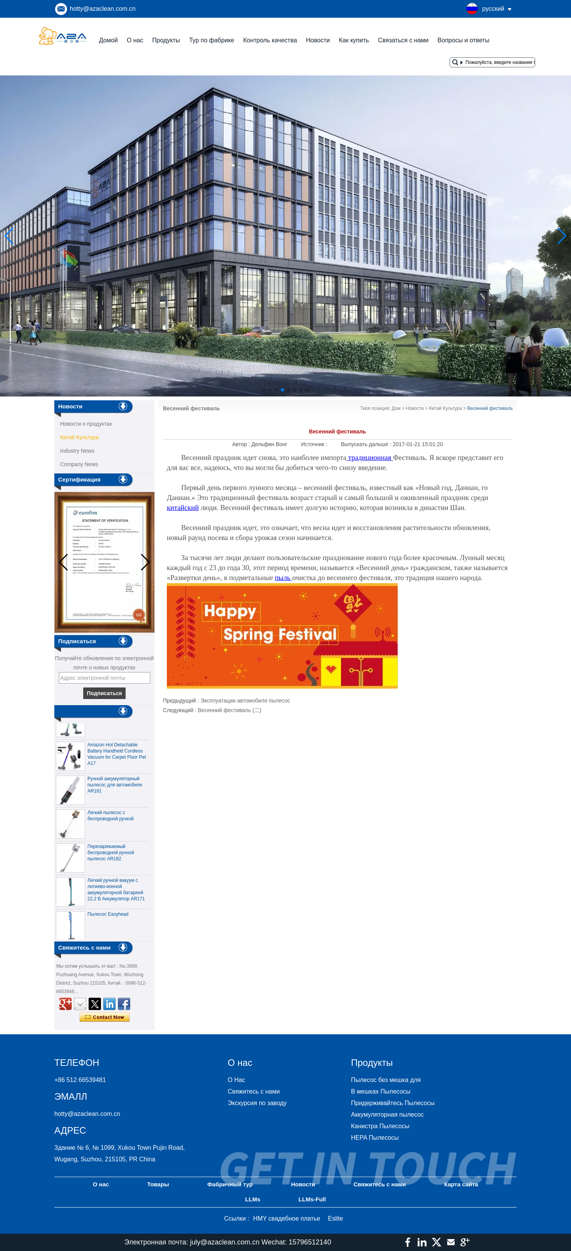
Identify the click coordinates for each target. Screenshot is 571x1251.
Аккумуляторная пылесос (387, 1114)
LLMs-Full (312, 1199)
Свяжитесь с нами (254, 1091)
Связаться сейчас (104, 1017)
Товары (158, 1184)
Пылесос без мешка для (386, 1080)
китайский (183, 507)
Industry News (77, 451)
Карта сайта (461, 1184)
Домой (108, 40)
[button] (263, 389)
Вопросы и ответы (464, 40)
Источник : (315, 444)
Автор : (242, 444)
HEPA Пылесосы (375, 1137)
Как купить (354, 40)
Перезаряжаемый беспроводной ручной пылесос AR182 (110, 856)
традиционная (369, 457)
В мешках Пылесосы (380, 1091)
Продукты (166, 40)
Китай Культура (79, 437)
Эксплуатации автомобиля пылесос (245, 700)
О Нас (236, 1080)
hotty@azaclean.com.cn (103, 8)
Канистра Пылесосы (380, 1126)
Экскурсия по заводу (257, 1103)
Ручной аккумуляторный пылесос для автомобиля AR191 (114, 789)
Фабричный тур (230, 1184)
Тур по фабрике (211, 40)
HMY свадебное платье (286, 1218)
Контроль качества (270, 40)
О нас (135, 40)
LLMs (252, 1199)
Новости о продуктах (86, 424)
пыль (283, 578)
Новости (318, 40)
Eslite (335, 1218)
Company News (79, 464)
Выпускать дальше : (367, 444)
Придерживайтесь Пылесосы (393, 1103)
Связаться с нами (403, 40)
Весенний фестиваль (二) (229, 710)
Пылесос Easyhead (107, 918)
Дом (395, 408)
